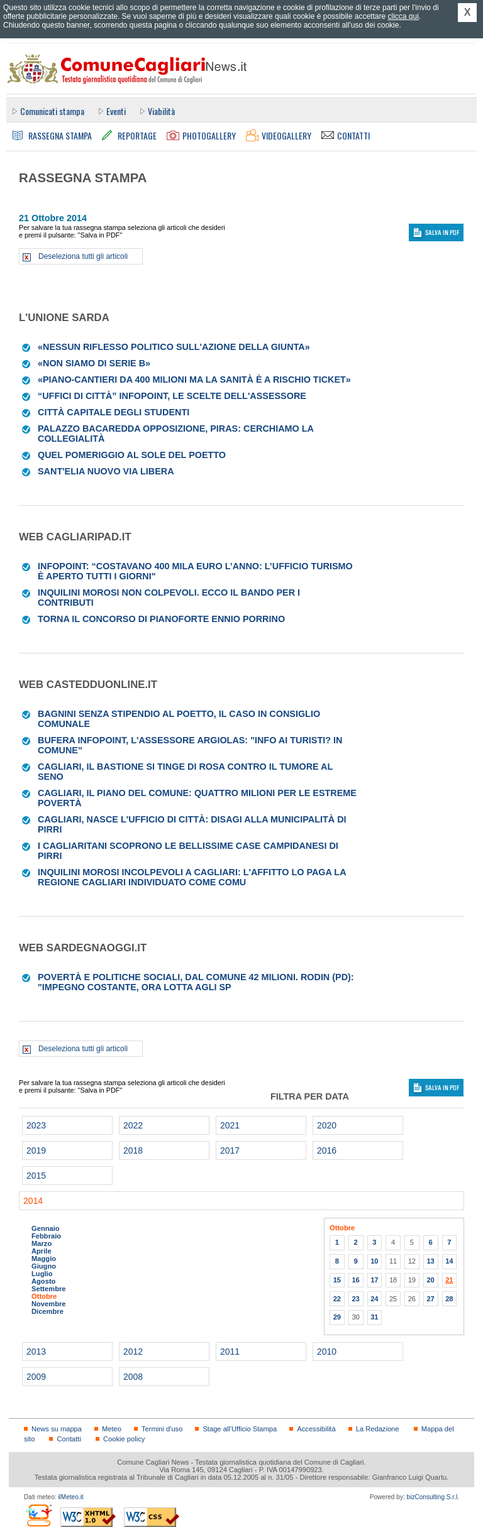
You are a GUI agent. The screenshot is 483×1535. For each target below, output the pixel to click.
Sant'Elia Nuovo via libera (106, 471)
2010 (326, 1352)
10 (374, 1261)
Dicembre (47, 1311)
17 (374, 1280)
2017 (230, 1150)
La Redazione (377, 1429)
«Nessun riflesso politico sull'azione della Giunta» (174, 347)
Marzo (41, 1243)
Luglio (41, 1273)
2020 (326, 1125)
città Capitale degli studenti (113, 412)
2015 (36, 1176)
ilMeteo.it (70, 1497)
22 (337, 1299)
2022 (133, 1125)
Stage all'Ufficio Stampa (240, 1429)
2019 (36, 1150)
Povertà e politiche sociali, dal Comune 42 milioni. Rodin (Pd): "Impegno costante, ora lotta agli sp (196, 982)
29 (337, 1317)
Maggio (43, 1258)
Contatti (68, 1439)
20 (430, 1280)
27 (430, 1299)
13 (430, 1261)
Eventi (116, 110)
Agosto (43, 1281)
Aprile (41, 1251)
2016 (326, 1150)
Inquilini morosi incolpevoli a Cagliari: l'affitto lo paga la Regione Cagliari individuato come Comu (192, 877)
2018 (133, 1150)
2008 (133, 1377)
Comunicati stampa (52, 110)
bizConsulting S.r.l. (433, 1497)
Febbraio (46, 1236)
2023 (36, 1125)
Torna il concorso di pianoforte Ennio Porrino (161, 619)
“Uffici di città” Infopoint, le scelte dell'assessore (172, 396)
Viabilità (161, 110)
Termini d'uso (162, 1429)
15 (337, 1280)
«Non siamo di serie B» (94, 363)
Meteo (111, 1429)
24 (374, 1299)
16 (355, 1280)
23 (355, 1299)
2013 (36, 1352)
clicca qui (402, 16)
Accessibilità (316, 1429)
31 (374, 1317)
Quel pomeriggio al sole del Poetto (132, 455)
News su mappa (56, 1429)
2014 (33, 1201)
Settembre (48, 1288)
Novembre (48, 1304)
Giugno (43, 1266)
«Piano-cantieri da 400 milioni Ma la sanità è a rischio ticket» (194, 379)
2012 (133, 1352)
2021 (230, 1125)
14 (449, 1261)
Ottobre (44, 1296)
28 (449, 1299)
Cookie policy (124, 1439)
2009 (36, 1377)
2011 (230, 1352)
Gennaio (45, 1228)
